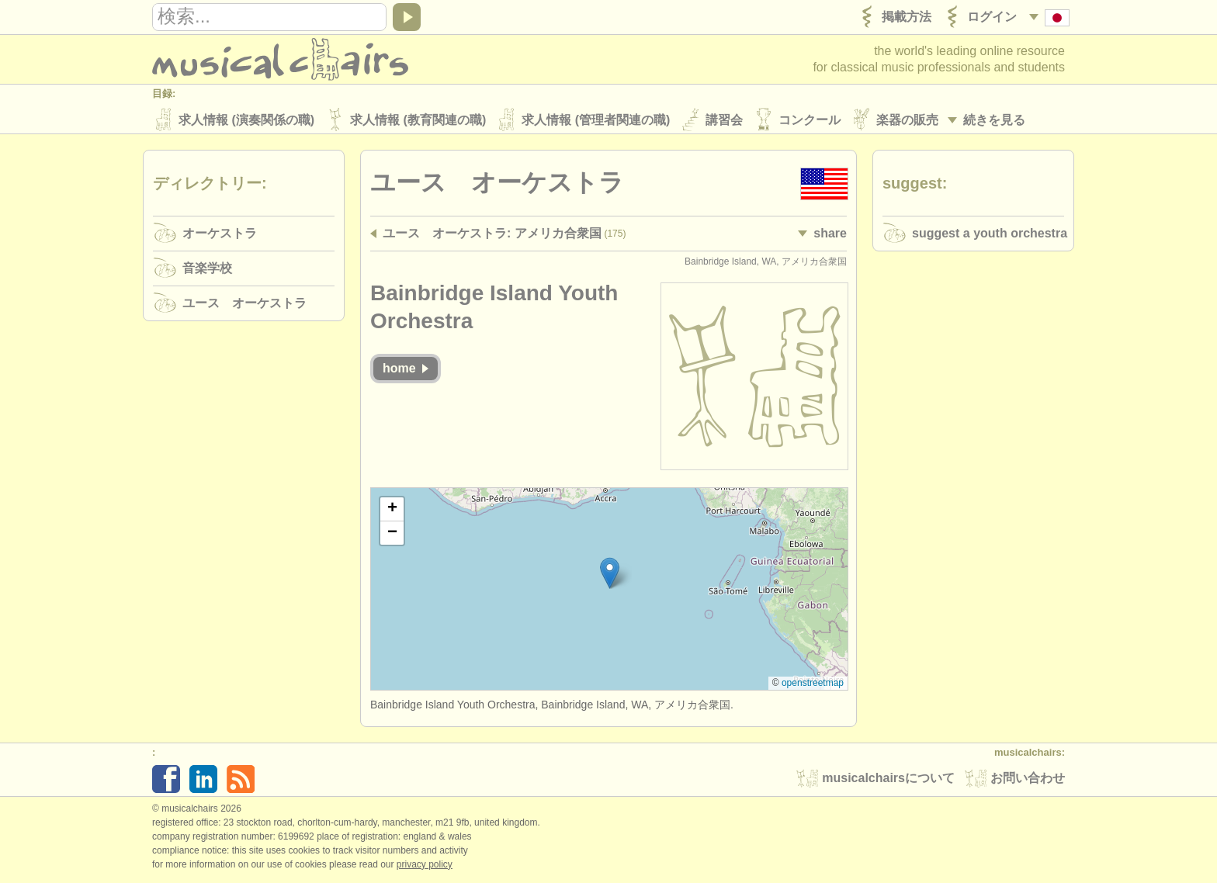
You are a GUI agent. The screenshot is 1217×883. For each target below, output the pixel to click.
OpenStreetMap (813, 685)
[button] (609, 575)
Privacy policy (424, 866)
